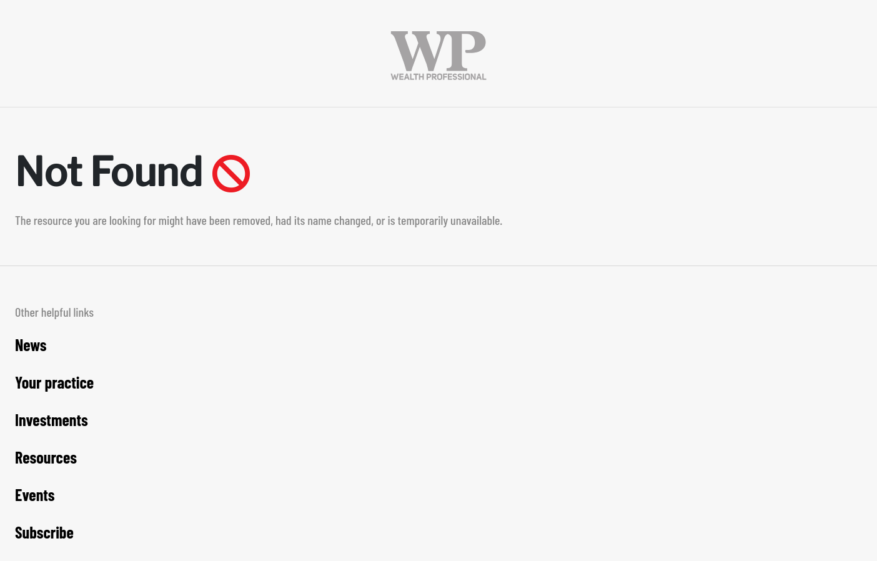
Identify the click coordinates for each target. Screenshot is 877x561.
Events (35, 494)
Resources (46, 457)
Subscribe (44, 532)
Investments (51, 419)
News (31, 344)
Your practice (54, 382)
